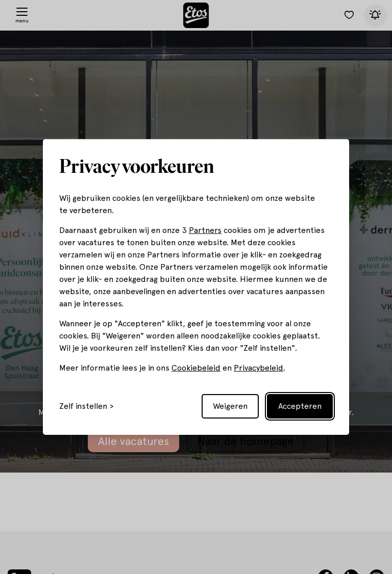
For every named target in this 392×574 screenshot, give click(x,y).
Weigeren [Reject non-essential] (230, 406)
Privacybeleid (258, 368)
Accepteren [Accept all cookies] (300, 406)
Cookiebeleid (196, 368)
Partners (205, 230)
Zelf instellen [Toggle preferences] (83, 406)
